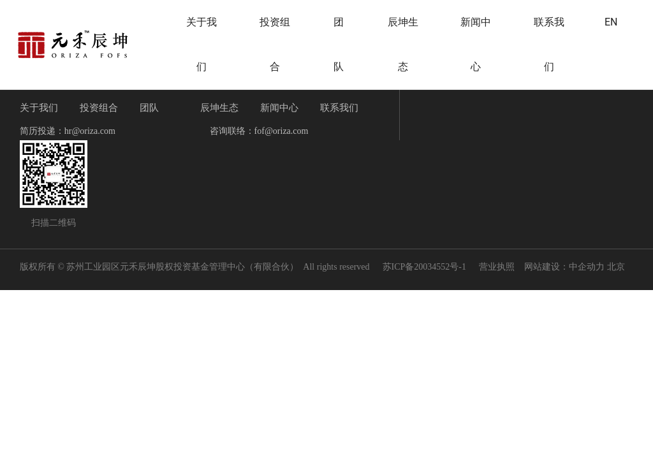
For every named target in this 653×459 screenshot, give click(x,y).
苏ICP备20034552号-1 (424, 267)
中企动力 (587, 267)
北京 (616, 267)
